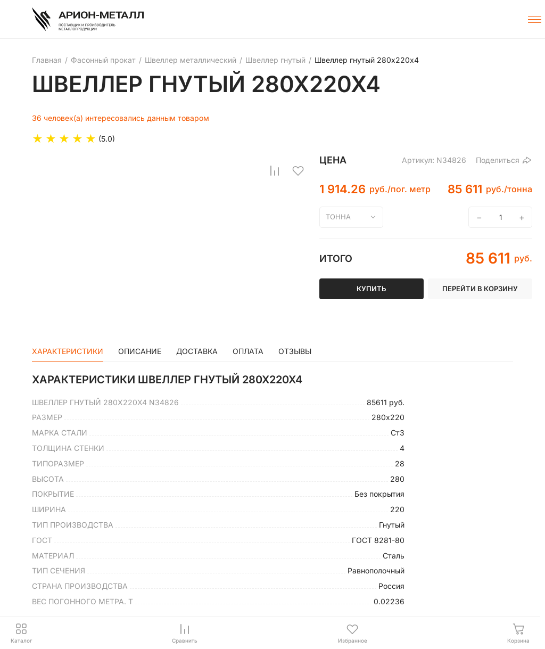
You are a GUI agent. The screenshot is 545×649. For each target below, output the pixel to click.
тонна (338, 216)
